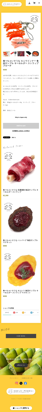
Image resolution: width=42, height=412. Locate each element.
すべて (7, 312)
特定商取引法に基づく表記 (27, 378)
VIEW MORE (21, 336)
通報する (14, 137)
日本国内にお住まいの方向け (21, 131)
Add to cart (21, 126)
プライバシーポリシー (14, 378)
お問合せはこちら (21, 365)
